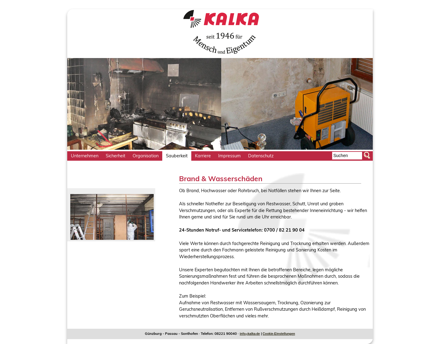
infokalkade (250, 333)
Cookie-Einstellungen (279, 333)
